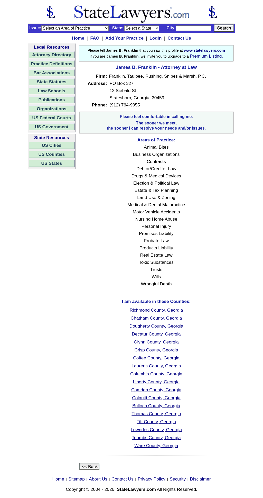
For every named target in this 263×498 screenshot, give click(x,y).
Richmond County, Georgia (156, 310)
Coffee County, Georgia (156, 357)
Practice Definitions (51, 63)
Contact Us (179, 38)
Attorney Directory (51, 54)
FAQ (94, 38)
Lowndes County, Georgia (156, 429)
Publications (51, 99)
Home (78, 38)
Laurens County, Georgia (156, 365)
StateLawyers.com (136, 489)
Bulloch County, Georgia (156, 405)
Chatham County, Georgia (156, 318)
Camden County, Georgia (156, 389)
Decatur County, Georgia (156, 334)
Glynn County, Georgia (156, 342)
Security (178, 479)
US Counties (51, 154)
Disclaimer (200, 479)
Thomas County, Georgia (156, 413)
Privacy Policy (151, 479)
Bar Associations (52, 72)
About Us (98, 479)
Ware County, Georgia (156, 445)
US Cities (51, 145)
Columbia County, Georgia (156, 373)
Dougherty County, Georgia (156, 326)
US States (51, 163)
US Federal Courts (51, 117)
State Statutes (52, 81)
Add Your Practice (124, 38)
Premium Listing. (206, 56)
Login (155, 38)
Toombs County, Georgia (156, 437)
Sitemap (76, 479)
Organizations (52, 108)
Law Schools (51, 90)
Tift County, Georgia (156, 421)
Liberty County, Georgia (156, 381)
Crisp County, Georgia (156, 349)
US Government (52, 126)
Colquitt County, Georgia (156, 397)
